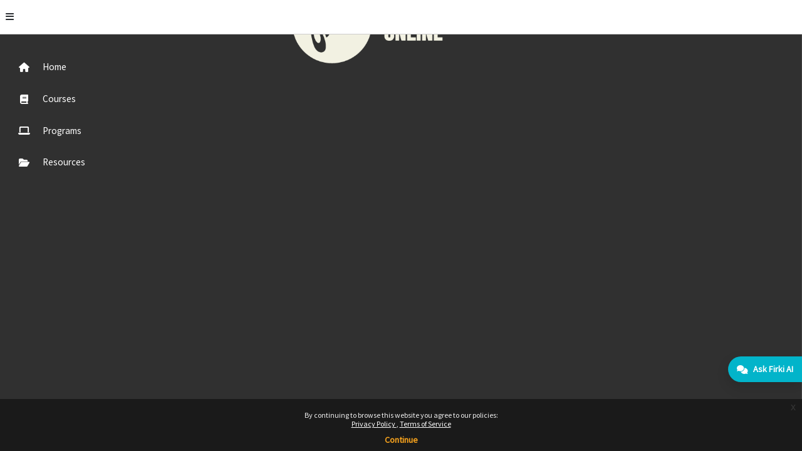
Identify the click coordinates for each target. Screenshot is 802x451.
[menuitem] (71, 66)
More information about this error (271, 97)
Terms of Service (425, 423)
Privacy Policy (374, 423)
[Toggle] (152, 17)
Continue (401, 439)
